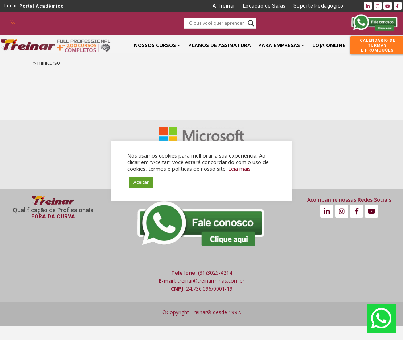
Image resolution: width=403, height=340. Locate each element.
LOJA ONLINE (328, 45)
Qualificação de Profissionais (53, 210)
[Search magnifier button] (251, 23)
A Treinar (224, 6)
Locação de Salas (264, 6)
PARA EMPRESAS (281, 45)
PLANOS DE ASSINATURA (219, 45)
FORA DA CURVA (53, 216)
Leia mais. (240, 168)
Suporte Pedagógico (318, 6)
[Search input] (216, 23)
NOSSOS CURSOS (157, 45)
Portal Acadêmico (41, 6)
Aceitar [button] (141, 182)
